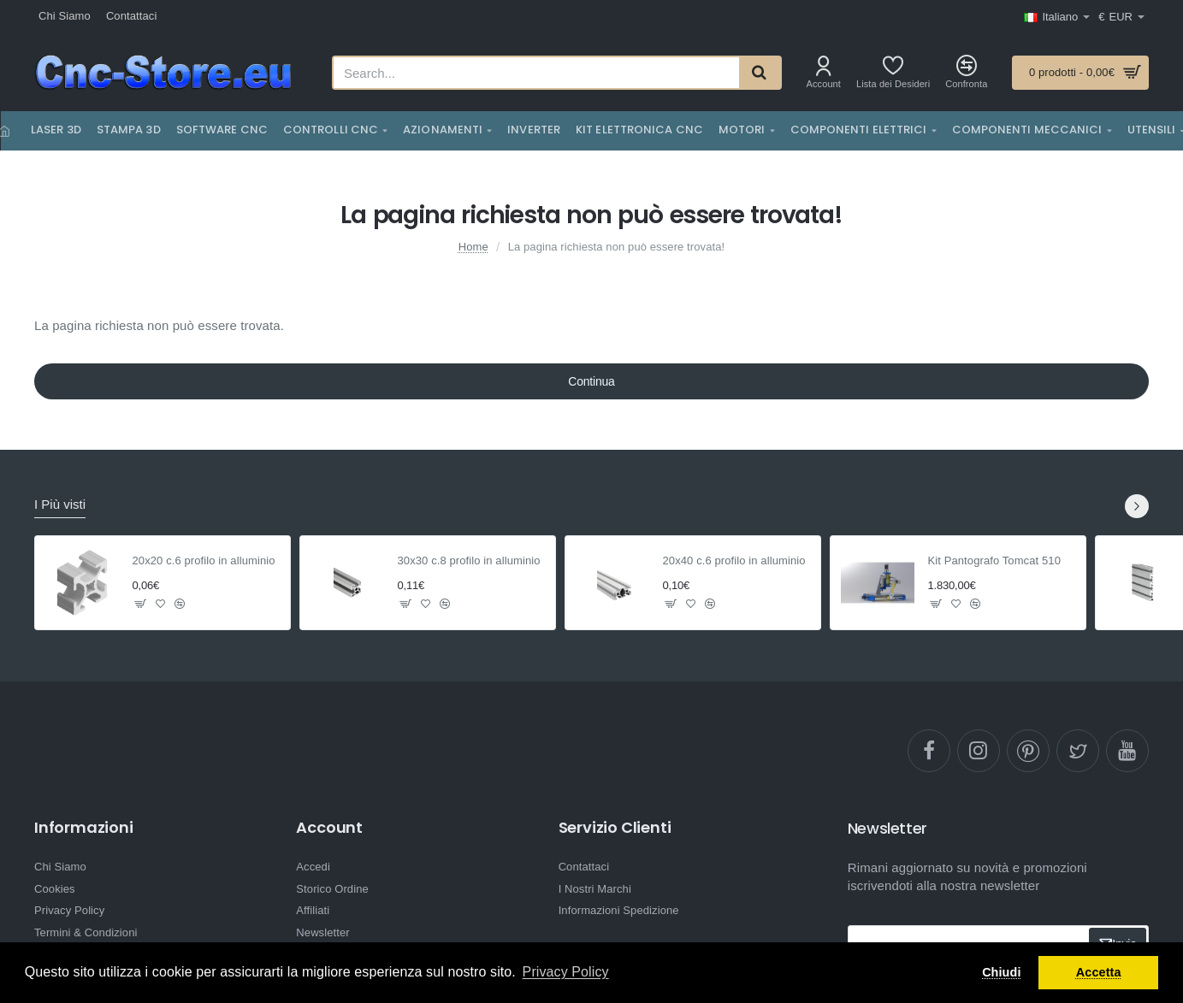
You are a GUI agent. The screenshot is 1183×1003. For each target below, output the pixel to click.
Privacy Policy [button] (566, 972)
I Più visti (60, 504)
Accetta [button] (1098, 972)
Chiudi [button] (1001, 972)
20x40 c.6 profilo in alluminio (734, 560)
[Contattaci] (132, 16)
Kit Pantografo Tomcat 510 (994, 560)
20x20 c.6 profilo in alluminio (204, 560)
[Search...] (759, 72)
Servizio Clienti (615, 827)
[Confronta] (966, 72)
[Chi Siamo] (64, 16)
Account (329, 827)
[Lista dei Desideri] (893, 72)
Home (473, 246)
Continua (591, 381)
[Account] (823, 72)
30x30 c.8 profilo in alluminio (469, 560)
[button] (141, 604)
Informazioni (83, 827)
